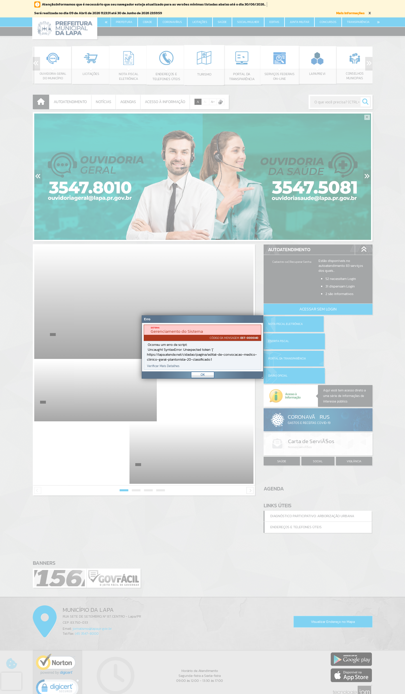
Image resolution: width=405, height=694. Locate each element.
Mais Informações (350, 13)
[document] (202, 347)
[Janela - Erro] (202, 347)
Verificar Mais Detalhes (163, 366)
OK (203, 374)
